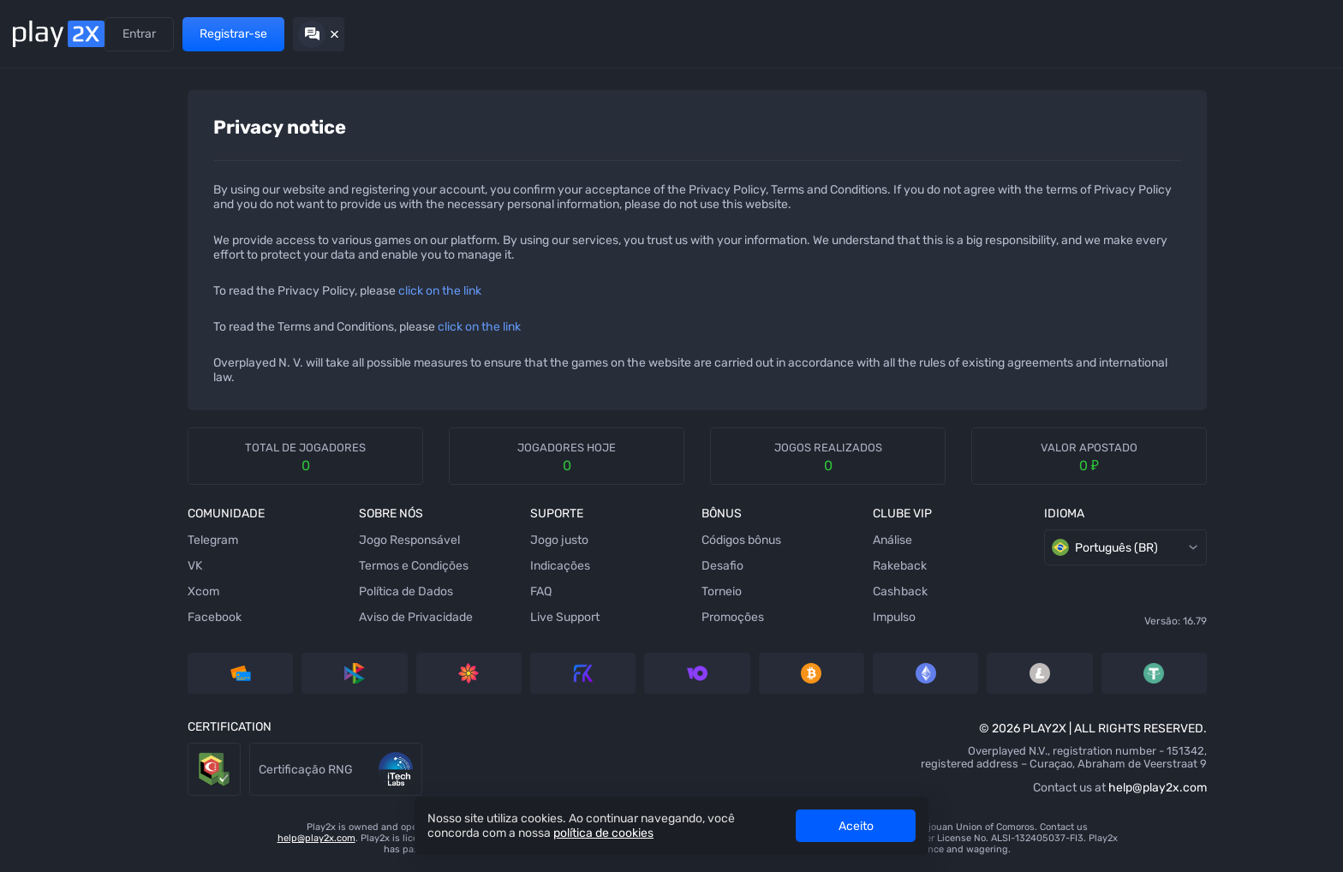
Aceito (856, 826)
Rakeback (773, 565)
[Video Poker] (38, 590)
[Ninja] (38, 179)
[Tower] (38, 213)
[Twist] (38, 761)
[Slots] (38, 247)
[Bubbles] (38, 316)
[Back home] (58, 34)
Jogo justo (447, 540)
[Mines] (38, 110)
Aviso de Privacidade (310, 617)
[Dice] (38, 144)
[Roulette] (38, 727)
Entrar (1125, 34)
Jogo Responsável (304, 540)
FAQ (428, 591)
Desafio (603, 565)
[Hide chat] (1304, 34)
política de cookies (603, 833)
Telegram (115, 540)
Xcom (106, 591)
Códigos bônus (621, 540)
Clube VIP (369, 34)
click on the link (342, 291)
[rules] (1238, 118)
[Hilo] (38, 384)
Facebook (117, 617)
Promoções (285, 34)
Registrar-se (1219, 34)
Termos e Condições (308, 565)
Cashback (773, 591)
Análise (765, 540)
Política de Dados (301, 591)
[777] (38, 658)
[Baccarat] (38, 556)
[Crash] (38, 624)
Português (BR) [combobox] (987, 547)
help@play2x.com (1015, 787)
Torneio (602, 591)
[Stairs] (38, 282)
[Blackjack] (38, 487)
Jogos (141, 34)
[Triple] (38, 693)
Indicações (206, 34)
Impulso (767, 617)
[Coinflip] (38, 521)
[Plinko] (38, 350)
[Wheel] (38, 453)
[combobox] (1289, 118)
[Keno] (38, 419)
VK (97, 565)
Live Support (452, 617)
